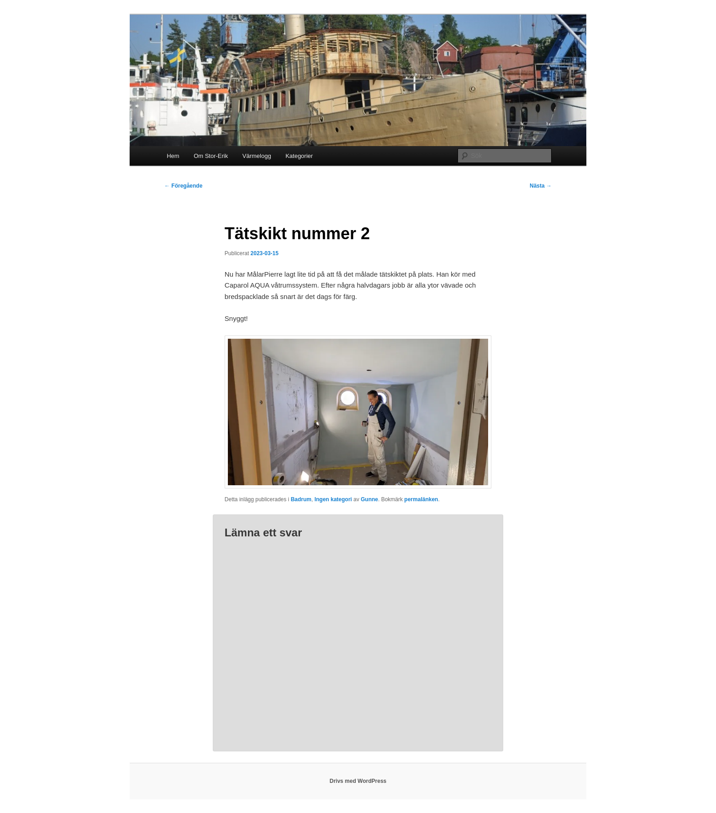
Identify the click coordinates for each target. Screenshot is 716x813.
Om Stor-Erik (211, 155)
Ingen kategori (333, 499)
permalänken (421, 499)
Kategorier (299, 155)
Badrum (301, 499)
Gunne (369, 499)
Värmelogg (256, 155)
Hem (173, 155)
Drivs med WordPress (358, 781)
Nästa (541, 186)
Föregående (183, 186)
